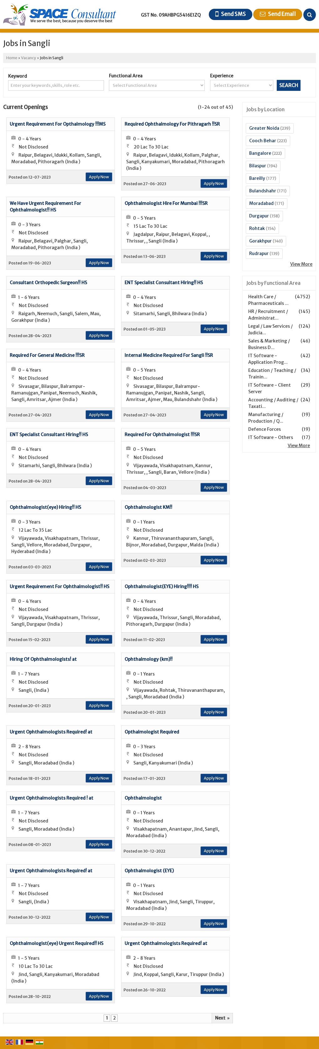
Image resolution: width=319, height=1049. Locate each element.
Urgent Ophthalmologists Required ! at (51, 798)
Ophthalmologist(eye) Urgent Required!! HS (56, 943)
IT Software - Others (270, 437)
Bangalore (260, 153)
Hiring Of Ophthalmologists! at (43, 659)
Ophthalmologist (143, 798)
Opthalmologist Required (152, 732)
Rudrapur (259, 253)
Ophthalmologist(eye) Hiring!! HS (45, 507)
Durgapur (259, 216)
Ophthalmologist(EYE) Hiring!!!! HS (161, 586)
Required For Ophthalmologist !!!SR (162, 434)
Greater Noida (264, 128)
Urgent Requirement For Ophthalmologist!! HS (59, 586)
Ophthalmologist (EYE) (149, 871)
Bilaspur (257, 166)
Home (11, 57)
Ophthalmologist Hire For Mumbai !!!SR (166, 203)
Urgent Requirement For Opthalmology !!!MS (57, 124)
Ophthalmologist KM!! (148, 507)
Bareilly (257, 178)
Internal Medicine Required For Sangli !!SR (169, 355)
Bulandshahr (262, 191)
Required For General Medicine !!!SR (47, 355)
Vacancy (28, 57)
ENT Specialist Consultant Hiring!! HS (164, 282)
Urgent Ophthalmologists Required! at (51, 732)
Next (222, 1018)
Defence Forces (264, 429)
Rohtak (257, 228)
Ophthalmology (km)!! (148, 659)
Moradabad (261, 203)
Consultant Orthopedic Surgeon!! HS (48, 282)
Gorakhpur (260, 241)
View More (301, 264)
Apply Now (99, 177)
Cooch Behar (262, 141)
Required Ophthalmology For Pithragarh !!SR (172, 124)
